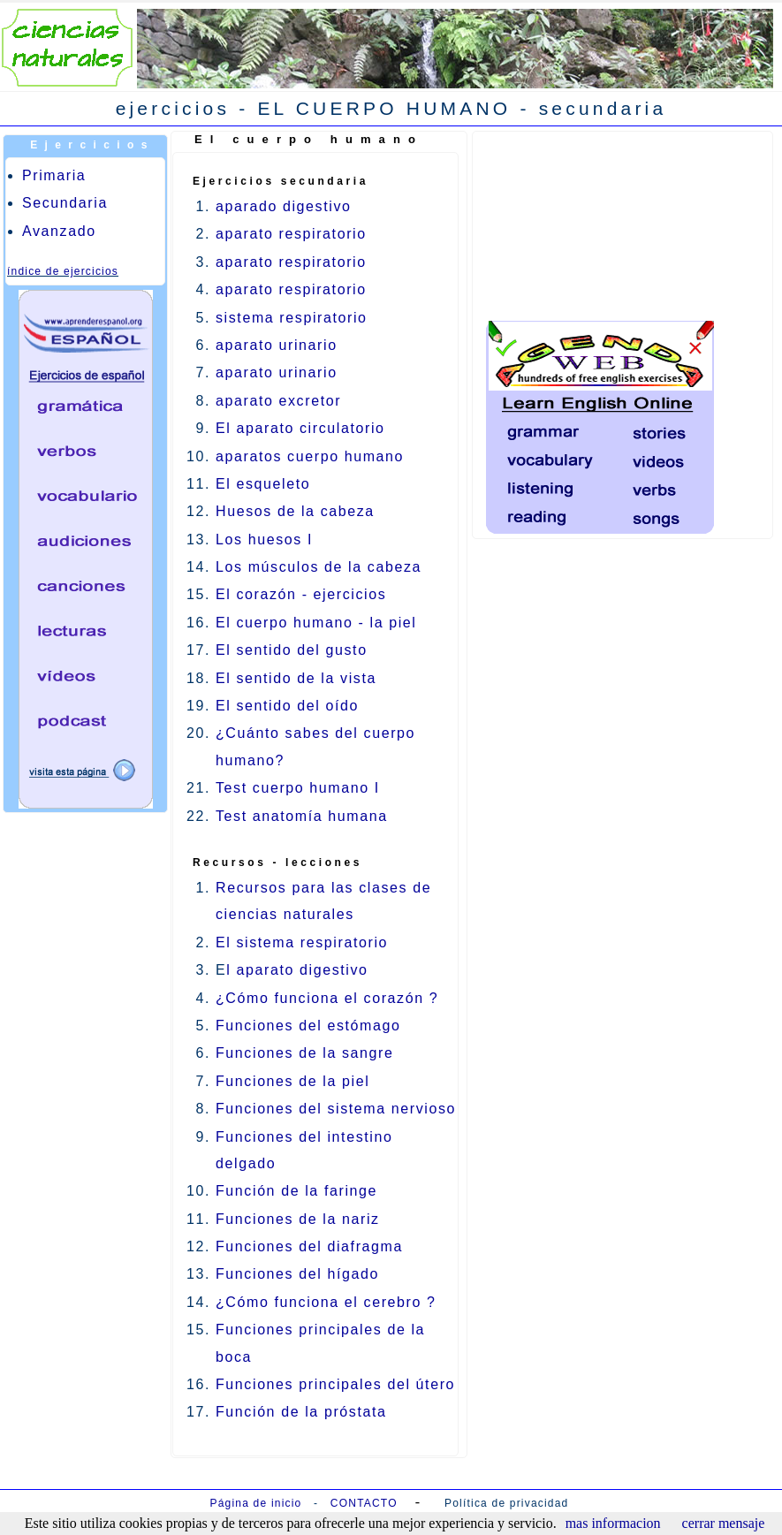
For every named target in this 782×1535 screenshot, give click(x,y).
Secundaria (65, 202)
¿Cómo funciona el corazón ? (327, 998)
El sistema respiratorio (302, 942)
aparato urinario (277, 345)
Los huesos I (264, 539)
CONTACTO (364, 1503)
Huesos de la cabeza (295, 511)
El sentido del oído (287, 705)
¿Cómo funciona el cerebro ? (326, 1302)
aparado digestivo (284, 206)
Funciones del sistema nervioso (336, 1108)
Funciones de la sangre (305, 1052)
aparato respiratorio (291, 233)
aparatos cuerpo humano (310, 456)
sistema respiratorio (292, 317)
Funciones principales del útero (335, 1384)
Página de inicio (256, 1503)
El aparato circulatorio (300, 428)
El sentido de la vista (296, 678)
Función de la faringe (296, 1190)
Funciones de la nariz (298, 1219)
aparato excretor (278, 400)
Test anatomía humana (302, 816)
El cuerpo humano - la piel (316, 622)
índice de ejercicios (62, 271)
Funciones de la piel (292, 1081)
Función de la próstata (301, 1411)
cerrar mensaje (723, 1523)
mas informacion (613, 1523)
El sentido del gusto (292, 649)
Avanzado (59, 231)
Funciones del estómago (308, 1025)
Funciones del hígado (297, 1273)
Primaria (54, 175)
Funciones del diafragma (309, 1246)
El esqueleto (263, 483)
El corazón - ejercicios (301, 594)
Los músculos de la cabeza (318, 566)
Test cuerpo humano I (298, 787)
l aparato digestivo (297, 969)
